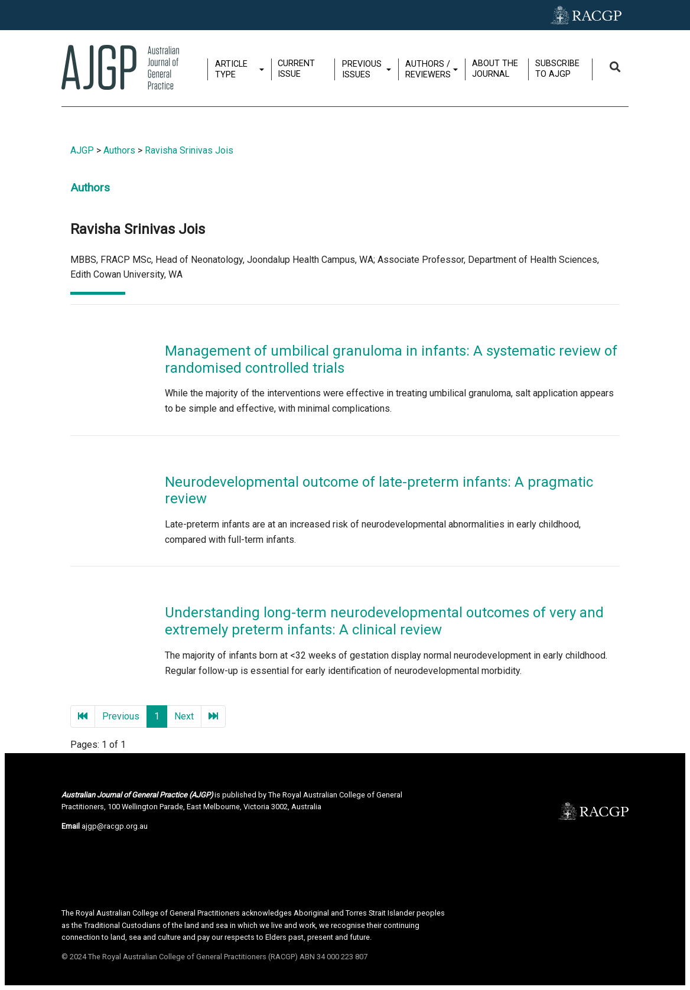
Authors (119, 150)
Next (184, 716)
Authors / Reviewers (429, 69)
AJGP (82, 150)
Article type (232, 69)
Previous (120, 716)
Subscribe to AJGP (558, 68)
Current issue (297, 68)
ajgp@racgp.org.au (115, 826)
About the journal (496, 68)
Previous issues (363, 69)
